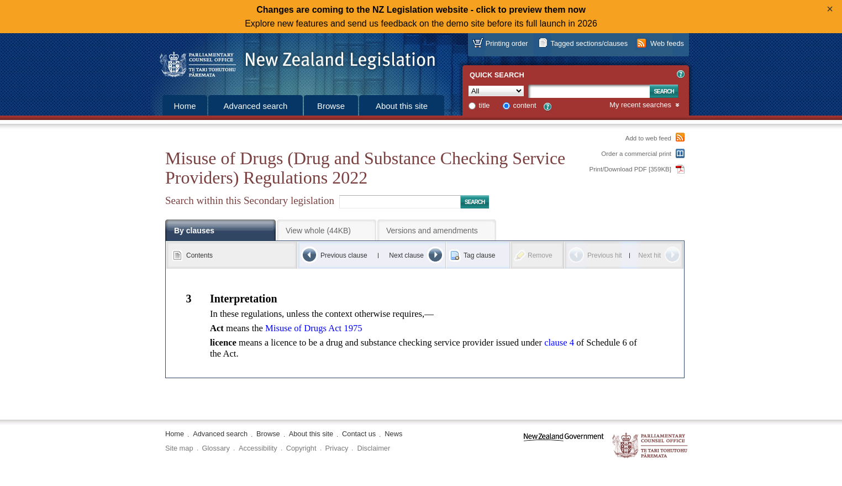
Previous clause (343, 255)
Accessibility (258, 448)
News (393, 434)
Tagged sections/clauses (589, 43)
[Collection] (496, 91)
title (484, 105)
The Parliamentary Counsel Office (650, 446)
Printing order (507, 43)
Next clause (406, 255)
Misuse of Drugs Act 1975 (313, 328)
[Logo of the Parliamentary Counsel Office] (292, 60)
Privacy (337, 448)
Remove (540, 255)
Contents (199, 255)
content (524, 105)
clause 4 (559, 342)
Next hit (649, 255)
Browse (331, 106)
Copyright (301, 448)
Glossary (216, 448)
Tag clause (479, 255)
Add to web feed (648, 138)
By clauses (194, 230)
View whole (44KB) (318, 230)
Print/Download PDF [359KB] (631, 169)
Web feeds (667, 43)
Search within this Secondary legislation (249, 200)
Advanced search (256, 106)
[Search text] (589, 91)
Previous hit (604, 255)
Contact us (359, 434)
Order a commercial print (636, 153)
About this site (402, 106)
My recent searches (640, 105)
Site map (179, 448)
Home (184, 106)
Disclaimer (373, 448)
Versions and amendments (432, 230)
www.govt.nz (564, 446)
